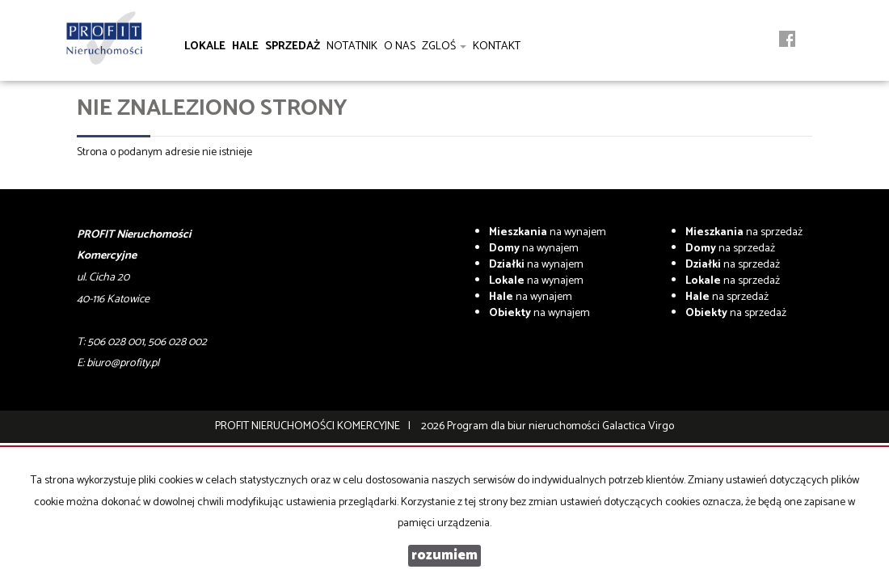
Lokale (204, 46)
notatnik (352, 46)
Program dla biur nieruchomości (524, 426)
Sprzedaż (292, 46)
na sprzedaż (744, 232)
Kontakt (496, 46)
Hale (245, 46)
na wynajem (547, 232)
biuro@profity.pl (122, 363)
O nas (399, 46)
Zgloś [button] (444, 46)
